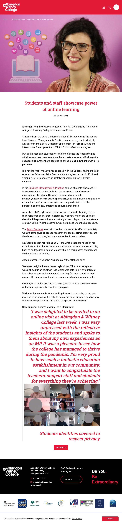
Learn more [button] (77, 519)
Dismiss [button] (110, 519)
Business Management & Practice (46, 188)
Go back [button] (61, 447)
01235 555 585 (38, 478)
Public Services (35, 229)
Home (5, 19)
